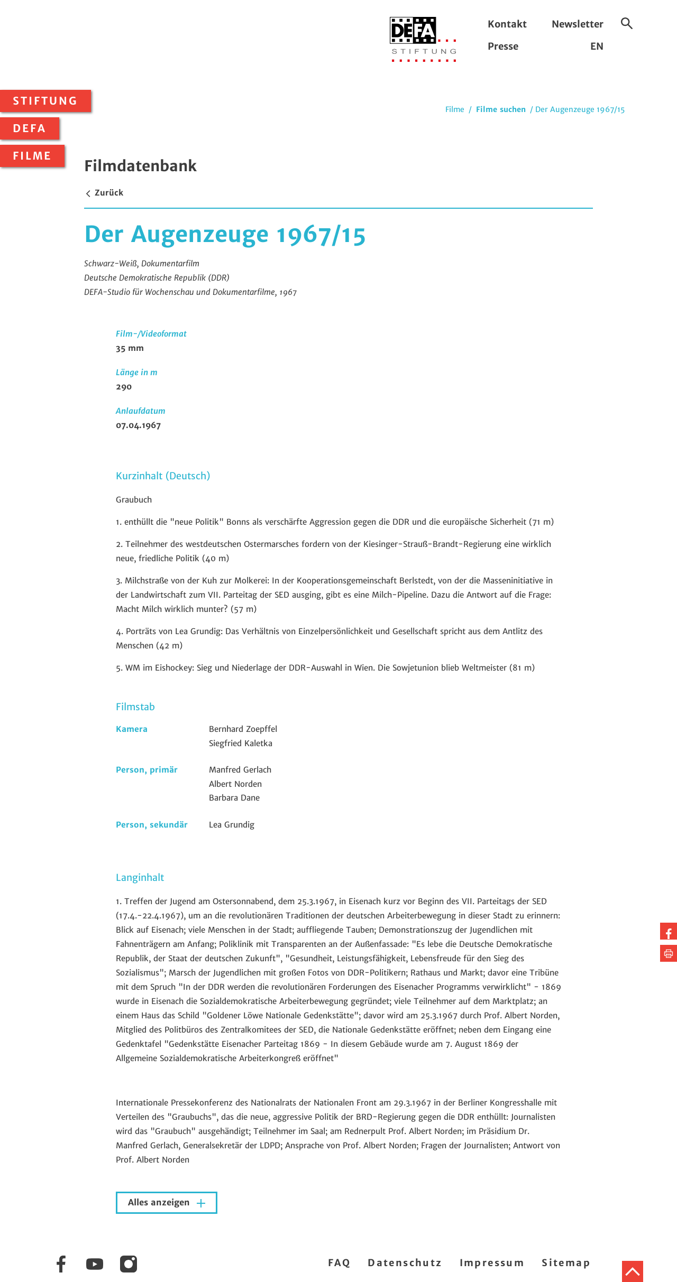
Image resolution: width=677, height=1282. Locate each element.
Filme (32, 156)
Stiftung (45, 101)
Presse (503, 46)
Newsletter (577, 24)
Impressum (492, 1263)
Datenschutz (405, 1263)
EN (596, 46)
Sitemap (566, 1263)
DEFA (30, 128)
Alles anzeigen (160, 1202)
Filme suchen (501, 109)
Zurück (103, 193)
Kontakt (507, 24)
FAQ (339, 1263)
